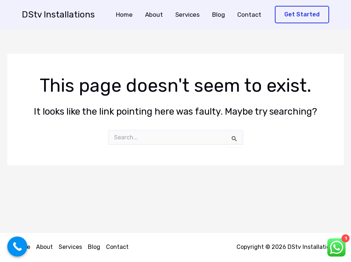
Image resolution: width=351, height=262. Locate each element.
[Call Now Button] (17, 247)
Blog (218, 14)
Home (124, 14)
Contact (249, 14)
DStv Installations (58, 14)
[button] (302, 15)
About (154, 14)
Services (187, 14)
